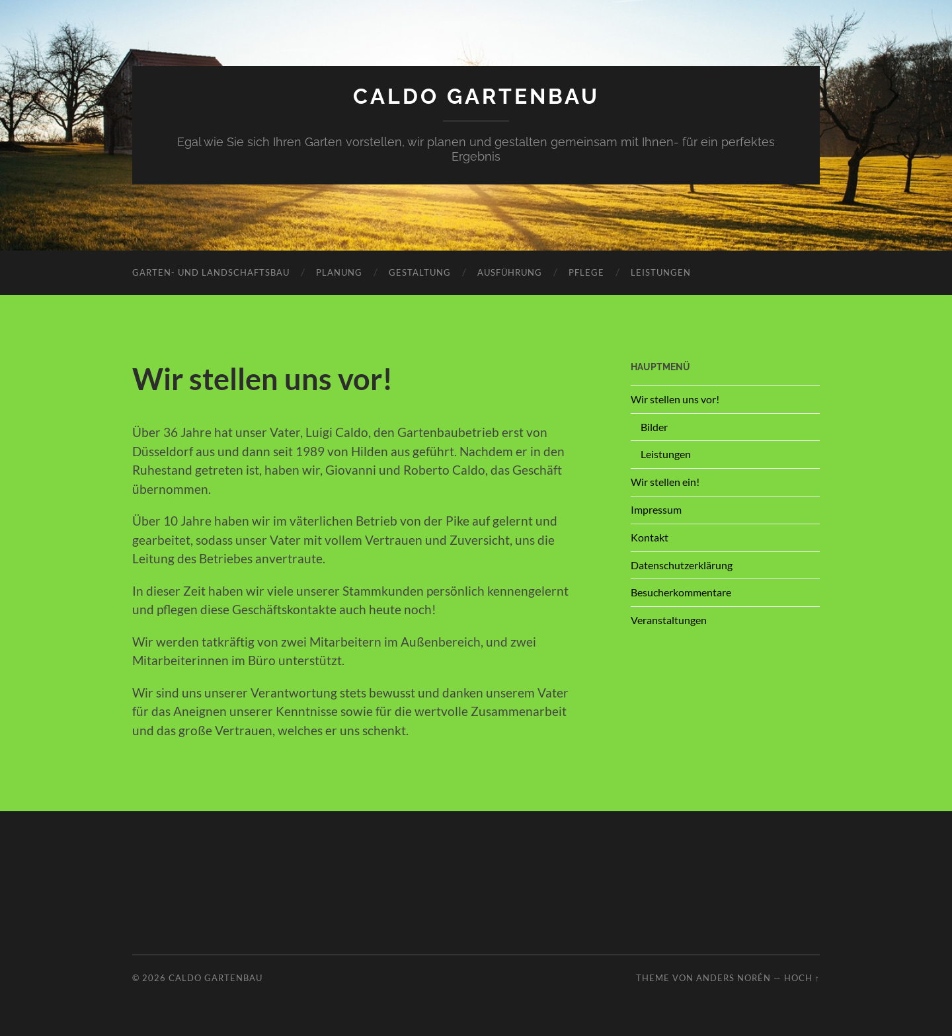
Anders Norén (733, 978)
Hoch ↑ (802, 978)
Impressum (656, 509)
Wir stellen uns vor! (675, 399)
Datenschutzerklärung (682, 565)
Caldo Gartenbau (476, 96)
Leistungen (661, 272)
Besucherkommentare (681, 592)
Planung (339, 272)
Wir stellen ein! (665, 481)
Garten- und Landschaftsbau (211, 272)
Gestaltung (420, 272)
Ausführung (509, 272)
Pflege (586, 272)
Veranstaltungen (669, 620)
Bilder (654, 426)
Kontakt (649, 537)
